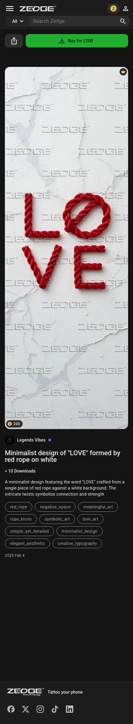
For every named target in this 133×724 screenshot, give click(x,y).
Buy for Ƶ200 (75, 40)
